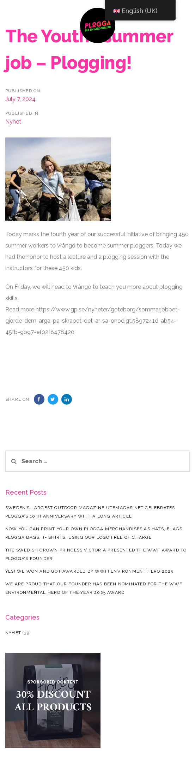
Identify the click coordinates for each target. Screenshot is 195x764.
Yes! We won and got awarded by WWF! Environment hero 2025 (89, 571)
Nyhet (13, 121)
